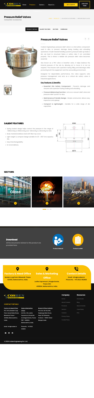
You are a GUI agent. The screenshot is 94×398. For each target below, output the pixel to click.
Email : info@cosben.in (76, 279)
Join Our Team (85, 5)
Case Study (80, 309)
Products (32, 5)
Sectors (41, 5)
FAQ (78, 312)
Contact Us (36, 11)
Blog (78, 302)
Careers (64, 312)
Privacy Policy (66, 316)
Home (24, 5)
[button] (44, 209)
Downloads (80, 299)
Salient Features (45, 29)
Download (64, 29)
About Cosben (66, 302)
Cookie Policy (66, 319)
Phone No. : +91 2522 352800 (76, 282)
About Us (51, 5)
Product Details (32, 29)
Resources (25, 11)
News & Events (81, 306)
